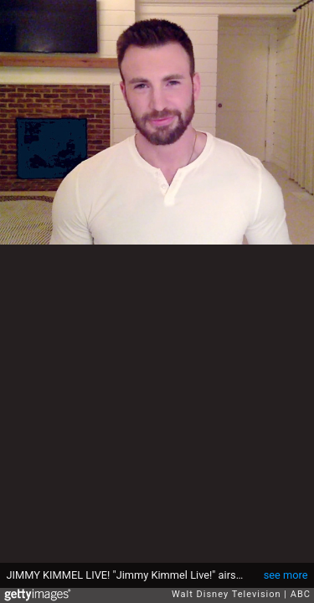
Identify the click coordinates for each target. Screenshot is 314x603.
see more (286, 575)
